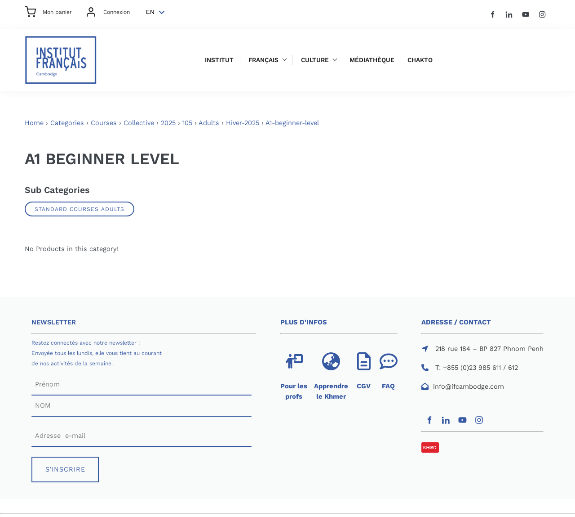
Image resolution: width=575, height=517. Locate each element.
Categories (67, 123)
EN (150, 12)
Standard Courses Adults (79, 209)
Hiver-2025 (242, 123)
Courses (104, 123)
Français (263, 60)
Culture (315, 60)
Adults (209, 123)
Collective (139, 123)
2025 (168, 123)
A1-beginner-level (292, 123)
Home (34, 123)
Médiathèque (371, 60)
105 (187, 123)
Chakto (420, 60)
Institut (219, 60)
